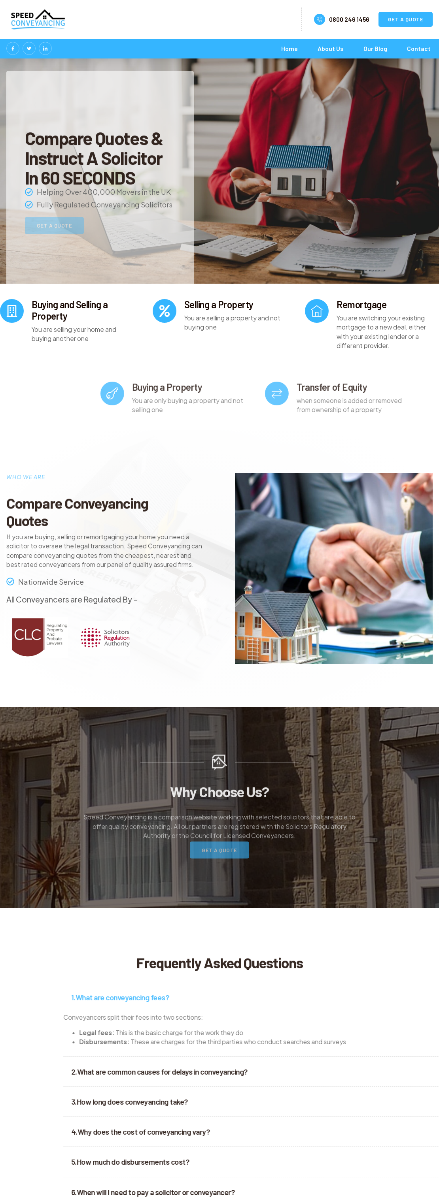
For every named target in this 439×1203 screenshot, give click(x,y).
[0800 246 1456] (319, 19)
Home (289, 48)
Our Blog (375, 48)
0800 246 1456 (349, 19)
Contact (419, 48)
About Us (331, 48)
